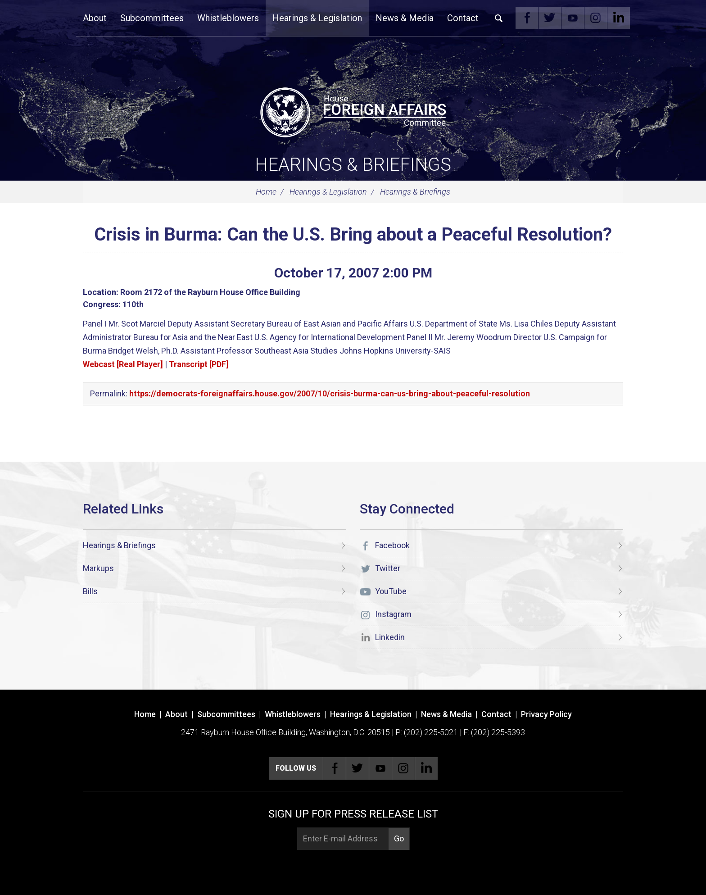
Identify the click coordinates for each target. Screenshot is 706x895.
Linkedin (618, 18)
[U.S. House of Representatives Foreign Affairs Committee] (353, 111)
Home (266, 191)
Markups (98, 568)
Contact (463, 18)
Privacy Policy (546, 714)
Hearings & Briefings (353, 164)
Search (498, 18)
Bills (90, 591)
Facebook (527, 18)
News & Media (405, 18)
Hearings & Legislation (317, 18)
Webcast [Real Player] (123, 364)
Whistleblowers (228, 18)
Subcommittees (152, 18)
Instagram (595, 18)
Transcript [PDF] (199, 364)
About (95, 18)
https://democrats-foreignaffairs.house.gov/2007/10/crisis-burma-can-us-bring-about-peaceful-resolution (329, 393)
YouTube (572, 18)
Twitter (550, 18)
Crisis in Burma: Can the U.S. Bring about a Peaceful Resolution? (353, 234)
